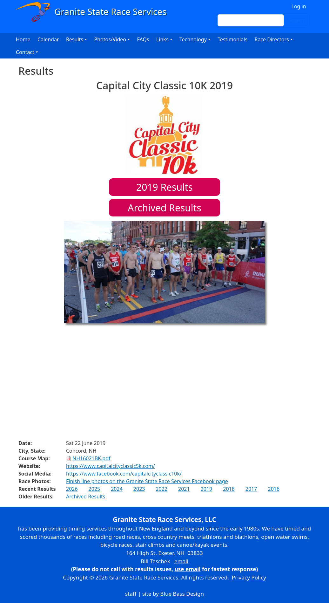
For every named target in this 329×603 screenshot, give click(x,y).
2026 (72, 488)
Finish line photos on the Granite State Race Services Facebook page (147, 481)
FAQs (143, 39)
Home (23, 39)
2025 (94, 488)
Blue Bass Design (182, 593)
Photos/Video (110, 39)
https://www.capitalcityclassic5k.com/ (110, 466)
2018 (229, 488)
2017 (251, 488)
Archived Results (164, 207)
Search (296, 20)
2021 (184, 488)
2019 (206, 488)
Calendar (48, 39)
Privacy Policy (249, 577)
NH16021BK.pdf (91, 458)
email (181, 561)
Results (164, 187)
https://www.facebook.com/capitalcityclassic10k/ (124, 473)
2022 (161, 488)
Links (162, 39)
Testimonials (232, 39)
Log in (299, 6)
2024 (117, 488)
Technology (193, 39)
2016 (273, 488)
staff (131, 593)
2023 (139, 488)
